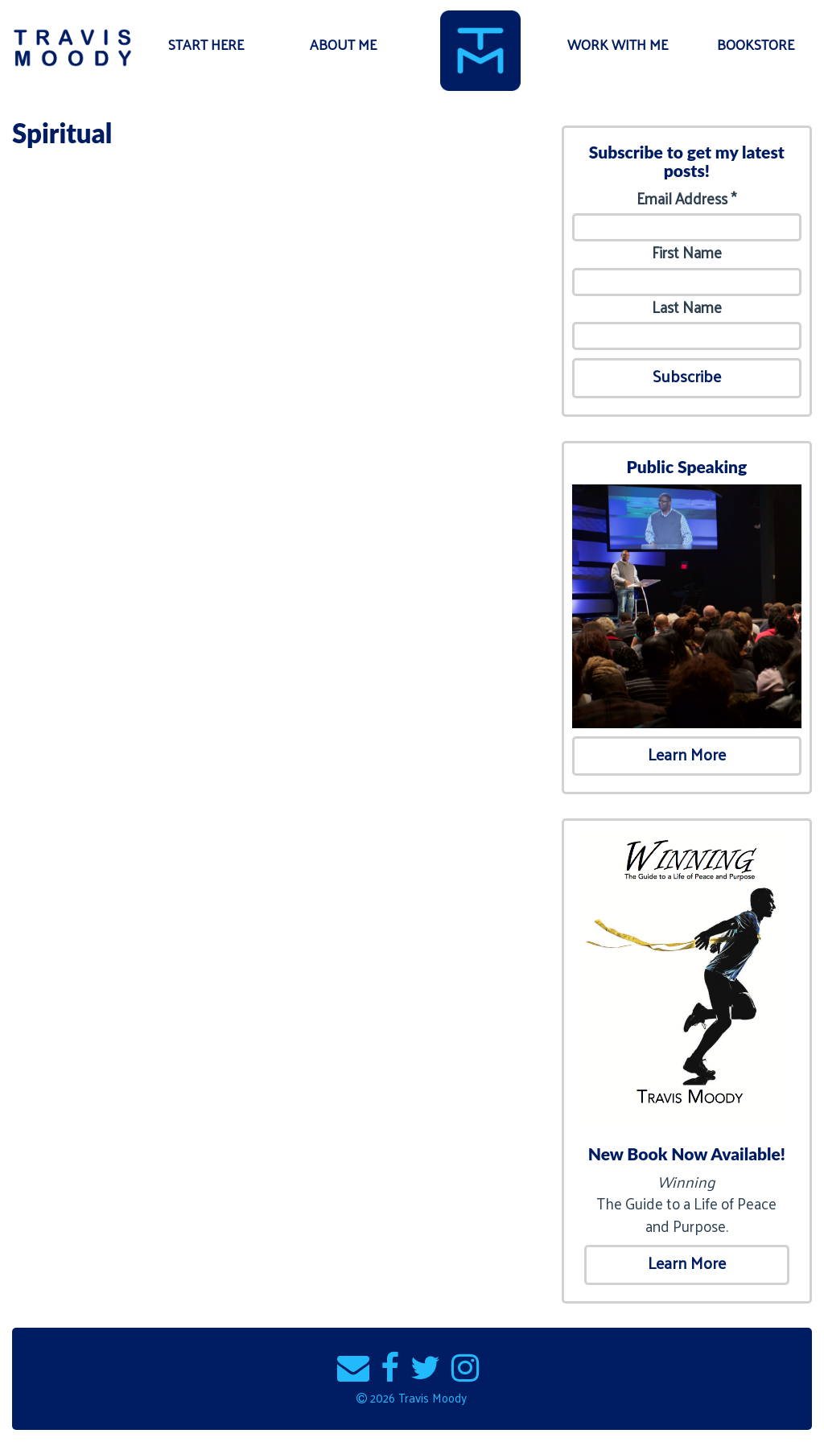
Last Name (687, 307)
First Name (687, 252)
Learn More (687, 753)
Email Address (686, 198)
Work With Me (617, 45)
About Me (343, 45)
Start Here (206, 45)
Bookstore (755, 45)
